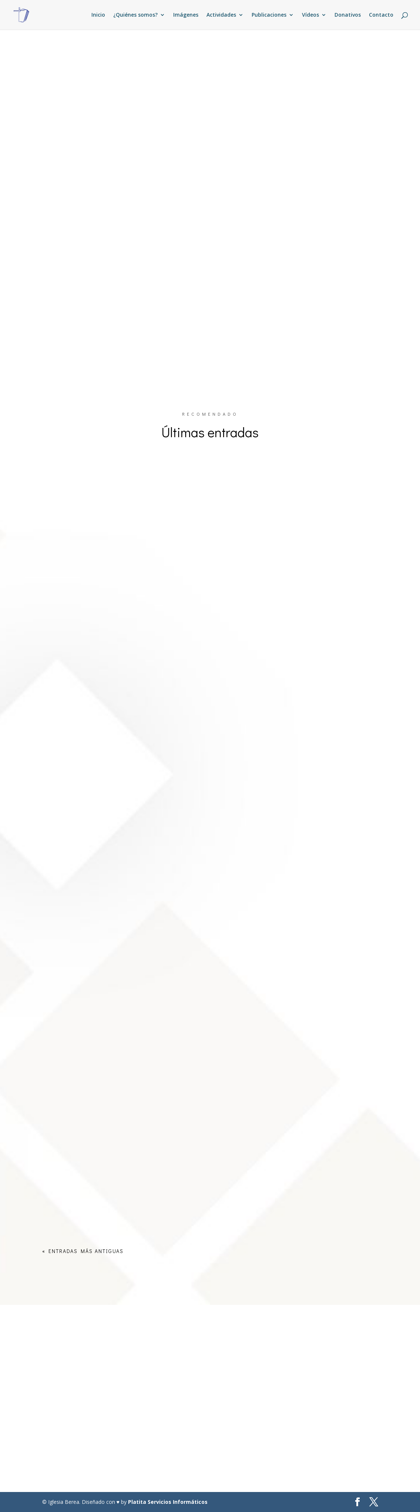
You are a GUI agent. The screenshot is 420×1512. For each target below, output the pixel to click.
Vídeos (310, 15)
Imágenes (185, 15)
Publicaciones (269, 15)
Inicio (98, 15)
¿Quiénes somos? (135, 15)
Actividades (221, 15)
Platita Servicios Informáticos (168, 1501)
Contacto (381, 15)
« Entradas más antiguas (83, 1251)
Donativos (348, 15)
